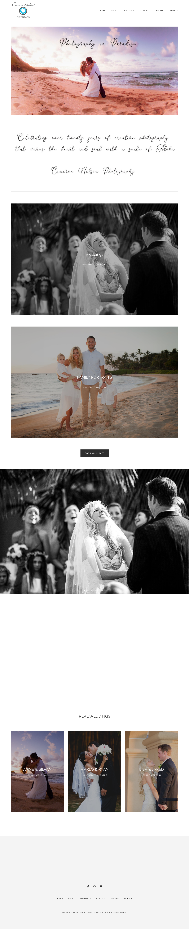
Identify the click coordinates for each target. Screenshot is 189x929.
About (114, 11)
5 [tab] (93, 590)
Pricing (160, 11)
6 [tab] (95, 590)
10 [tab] (104, 590)
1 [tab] (84, 590)
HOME (102, 11)
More (174, 11)
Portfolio (129, 11)
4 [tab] (91, 590)
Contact (145, 11)
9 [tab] (102, 590)
